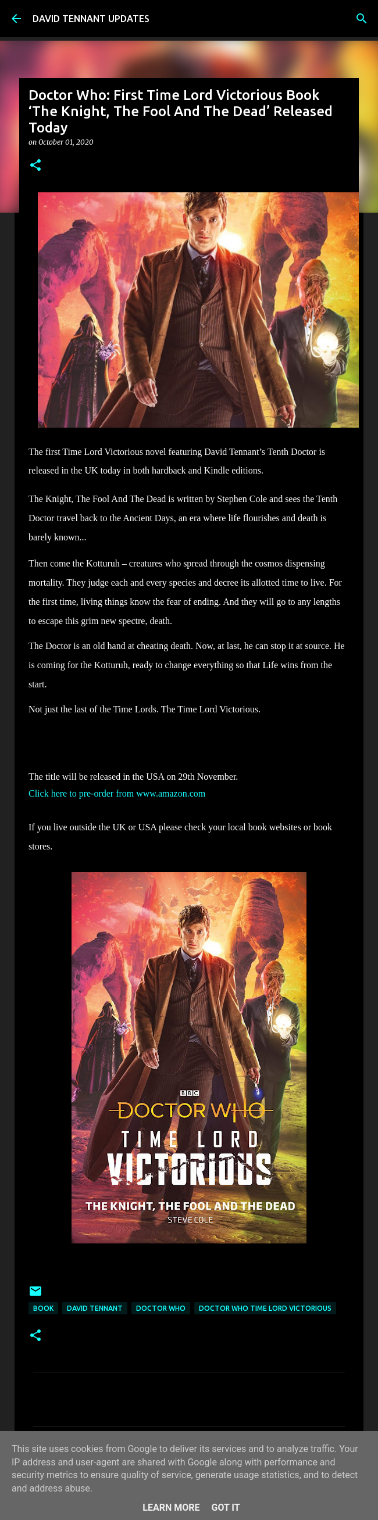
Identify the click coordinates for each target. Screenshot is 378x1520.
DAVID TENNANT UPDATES (91, 18)
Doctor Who (161, 1308)
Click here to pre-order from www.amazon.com (118, 793)
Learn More (170, 1507)
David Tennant (95, 1308)
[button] (35, 166)
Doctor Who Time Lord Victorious (265, 1308)
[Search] (362, 19)
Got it (225, 1507)
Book (43, 1308)
